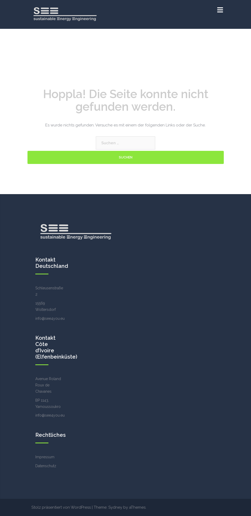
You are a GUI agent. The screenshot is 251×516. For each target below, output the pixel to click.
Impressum (44, 457)
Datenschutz (45, 466)
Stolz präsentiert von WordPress (61, 507)
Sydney (115, 507)
